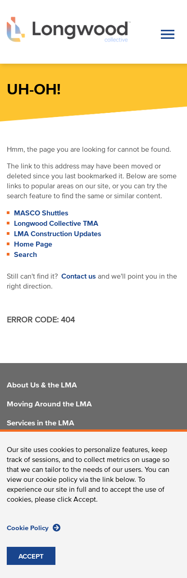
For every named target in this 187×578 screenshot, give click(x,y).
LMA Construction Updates (57, 234)
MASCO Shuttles (41, 213)
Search (25, 254)
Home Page (33, 244)
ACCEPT (31, 567)
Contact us (78, 276)
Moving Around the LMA (49, 404)
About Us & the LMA (42, 385)
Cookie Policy (33, 538)
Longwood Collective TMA (56, 223)
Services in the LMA (40, 423)
